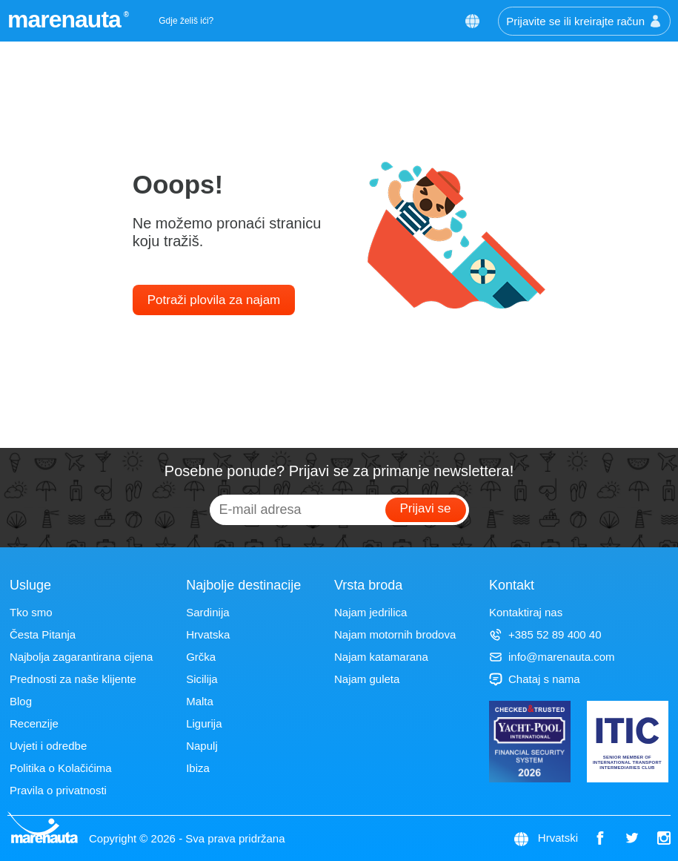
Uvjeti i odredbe (48, 745)
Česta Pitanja (43, 634)
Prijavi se (425, 508)
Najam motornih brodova (395, 634)
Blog (21, 701)
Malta (199, 701)
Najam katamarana (381, 656)
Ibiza (198, 768)
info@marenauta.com (552, 656)
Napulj (202, 745)
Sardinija (207, 612)
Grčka (201, 656)
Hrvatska (208, 634)
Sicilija (202, 679)
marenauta (66, 19)
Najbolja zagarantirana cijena (81, 656)
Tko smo (31, 612)
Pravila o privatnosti (58, 790)
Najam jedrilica (370, 612)
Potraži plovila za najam (214, 300)
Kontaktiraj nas (525, 612)
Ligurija (204, 723)
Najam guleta (366, 679)
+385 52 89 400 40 (545, 634)
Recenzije (34, 723)
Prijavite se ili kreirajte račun (584, 21)
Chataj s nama (534, 679)
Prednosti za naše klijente (73, 679)
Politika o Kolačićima (61, 768)
